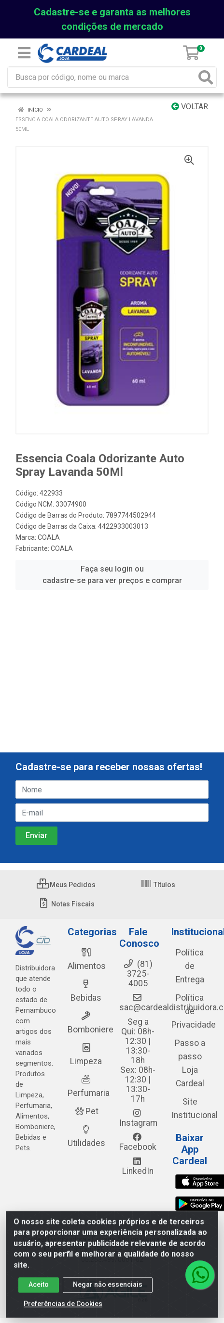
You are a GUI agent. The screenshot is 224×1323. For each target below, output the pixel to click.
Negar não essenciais (107, 1288)
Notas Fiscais (66, 904)
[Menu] (24, 53)
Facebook (137, 1142)
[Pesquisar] (206, 77)
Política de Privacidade (193, 1011)
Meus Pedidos (66, 885)
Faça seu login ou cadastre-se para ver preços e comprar (112, 574)
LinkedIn (138, 1166)
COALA (49, 537)
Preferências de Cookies (63, 1307)
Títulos (157, 885)
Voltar (189, 106)
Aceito (38, 1288)
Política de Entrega (190, 966)
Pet (85, 1111)
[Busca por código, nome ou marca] (102, 77)
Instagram (138, 1118)
